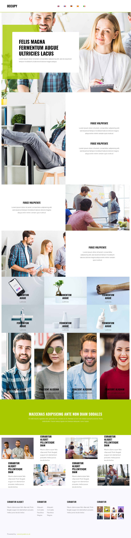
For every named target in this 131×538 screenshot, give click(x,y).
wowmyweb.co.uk (23, 534)
